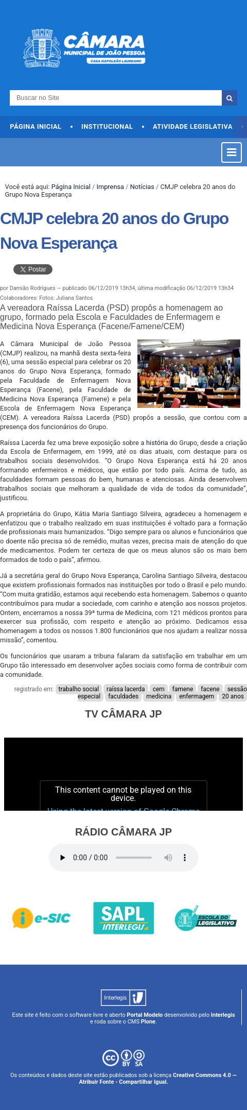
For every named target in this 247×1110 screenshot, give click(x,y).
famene (182, 689)
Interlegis (223, 1015)
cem (159, 689)
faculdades (123, 696)
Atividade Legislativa (193, 126)
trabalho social (79, 689)
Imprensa (110, 187)
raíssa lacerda (126, 689)
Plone (148, 1021)
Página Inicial (35, 126)
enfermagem (196, 696)
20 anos (233, 696)
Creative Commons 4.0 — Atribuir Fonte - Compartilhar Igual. (157, 1078)
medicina (158, 696)
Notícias (142, 187)
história (157, 443)
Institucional (107, 126)
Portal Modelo (145, 1015)
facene (210, 689)
